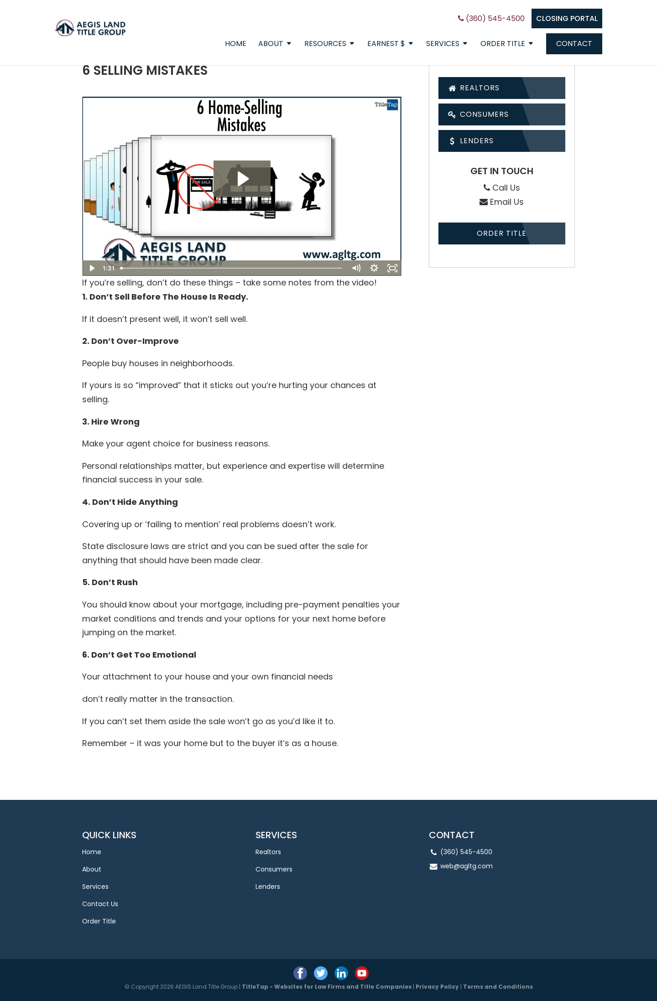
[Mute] (356, 268)
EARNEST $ (386, 45)
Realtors (474, 88)
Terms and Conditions (498, 987)
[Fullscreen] (392, 268)
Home (235, 45)
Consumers (478, 114)
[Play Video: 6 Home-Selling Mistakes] (242, 179)
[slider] (231, 268)
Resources (325, 45)
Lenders (471, 140)
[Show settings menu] (374, 268)
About (270, 45)
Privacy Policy (437, 987)
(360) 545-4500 (491, 18)
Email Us (502, 201)
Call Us (502, 187)
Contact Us (100, 903)
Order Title (502, 45)
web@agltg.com (466, 866)
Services (442, 45)
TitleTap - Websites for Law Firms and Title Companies (327, 987)
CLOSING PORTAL (567, 18)
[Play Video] (91, 268)
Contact (574, 43)
